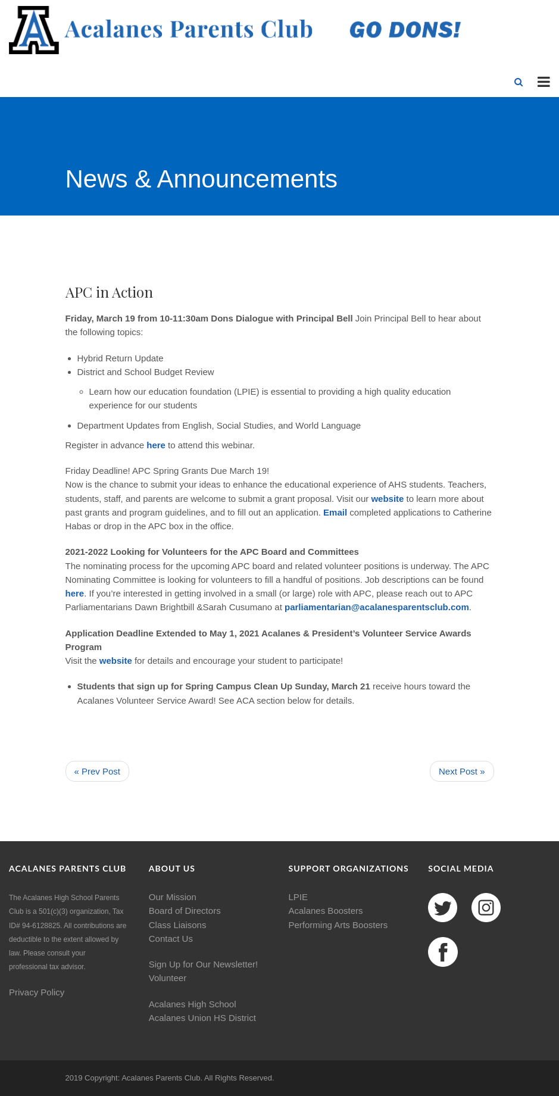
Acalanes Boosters (326, 910)
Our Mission (172, 897)
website (388, 499)
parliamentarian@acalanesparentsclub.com (377, 607)
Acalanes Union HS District (202, 1018)
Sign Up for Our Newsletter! (203, 964)
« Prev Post (97, 771)
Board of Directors (185, 910)
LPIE (298, 897)
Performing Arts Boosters (338, 925)
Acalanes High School (192, 1004)
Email (336, 512)
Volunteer (167, 978)
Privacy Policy (36, 992)
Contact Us (171, 938)
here (75, 593)
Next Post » (462, 771)
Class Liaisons (178, 925)
